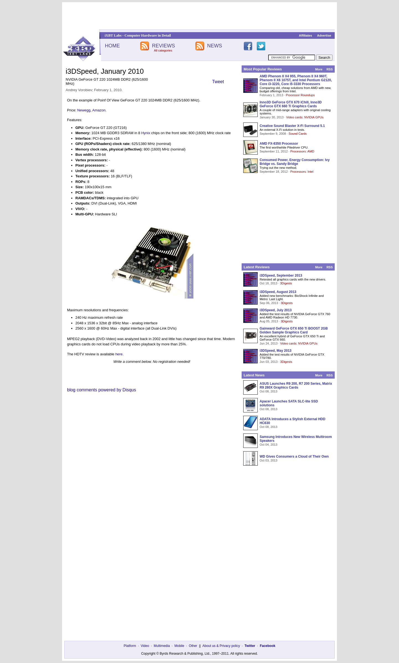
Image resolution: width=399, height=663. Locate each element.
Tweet (218, 81)
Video (145, 646)
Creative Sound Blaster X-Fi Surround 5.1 (292, 126)
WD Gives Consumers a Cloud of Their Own (294, 456)
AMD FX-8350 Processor (279, 144)
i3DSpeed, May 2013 (275, 351)
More (318, 69)
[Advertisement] (199, 15)
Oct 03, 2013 (268, 460)
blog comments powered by (101, 389)
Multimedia (162, 646)
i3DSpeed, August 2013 (278, 292)
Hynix (145, 133)
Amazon (99, 110)
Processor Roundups (300, 95)
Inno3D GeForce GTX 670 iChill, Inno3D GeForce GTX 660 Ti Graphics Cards (291, 104)
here (118, 354)
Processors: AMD (302, 151)
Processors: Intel (301, 171)
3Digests (286, 283)
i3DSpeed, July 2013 (275, 310)
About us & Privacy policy (221, 646)
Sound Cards (297, 133)
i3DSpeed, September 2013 (281, 275)
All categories (163, 50)
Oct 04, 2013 (268, 444)
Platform (130, 646)
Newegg (84, 110)
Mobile (179, 646)
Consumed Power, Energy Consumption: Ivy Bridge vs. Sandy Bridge (295, 162)
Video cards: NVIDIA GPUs (305, 117)
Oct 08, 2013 (268, 391)
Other (193, 646)
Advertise (324, 35)
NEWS (214, 46)
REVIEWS (163, 46)
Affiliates (305, 35)
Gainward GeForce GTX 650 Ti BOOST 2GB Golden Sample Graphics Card (294, 330)
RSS (329, 69)
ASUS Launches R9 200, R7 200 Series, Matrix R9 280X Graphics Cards (296, 385)
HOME (112, 46)
